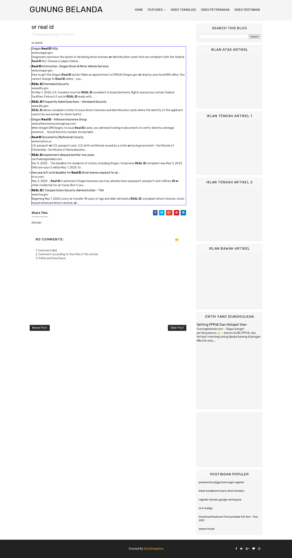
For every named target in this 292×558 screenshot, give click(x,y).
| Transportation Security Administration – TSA (68, 190)
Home (139, 10)
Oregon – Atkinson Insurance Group (59, 119)
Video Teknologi (183, 10)
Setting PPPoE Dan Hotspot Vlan (222, 324)
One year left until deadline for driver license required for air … (76, 172)
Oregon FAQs (45, 48)
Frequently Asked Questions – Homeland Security (69, 102)
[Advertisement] (229, 81)
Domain (69, 34)
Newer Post (39, 327)
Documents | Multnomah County (58, 137)
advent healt (206, 528)
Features (155, 10)
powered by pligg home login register (221, 482)
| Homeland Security (50, 84)
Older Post (177, 327)
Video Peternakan (215, 10)
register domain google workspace (220, 499)
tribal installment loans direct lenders (221, 490)
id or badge (206, 508)
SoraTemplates (154, 548)
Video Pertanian (247, 10)
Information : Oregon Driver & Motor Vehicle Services (70, 66)
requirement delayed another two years (63, 155)
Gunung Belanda (66, 9)
